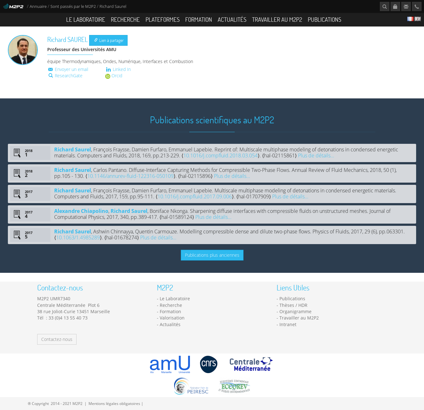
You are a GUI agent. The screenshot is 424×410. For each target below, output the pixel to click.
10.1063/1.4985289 (78, 237)
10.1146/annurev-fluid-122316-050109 (130, 176)
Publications (324, 19)
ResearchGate (66, 76)
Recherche (125, 19)
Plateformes (163, 19)
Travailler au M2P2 (277, 19)
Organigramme (295, 311)
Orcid (113, 76)
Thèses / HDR (293, 305)
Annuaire (39, 6)
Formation (198, 19)
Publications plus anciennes (212, 255)
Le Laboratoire (85, 19)
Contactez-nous (56, 339)
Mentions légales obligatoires (114, 403)
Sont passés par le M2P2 (73, 6)
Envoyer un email (67, 69)
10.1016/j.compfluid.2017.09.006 (195, 196)
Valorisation (172, 318)
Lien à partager (108, 40)
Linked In (118, 69)
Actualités (232, 19)
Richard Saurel (72, 149)
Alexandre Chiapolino (81, 211)
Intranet (287, 324)
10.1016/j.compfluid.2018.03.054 (220, 155)
